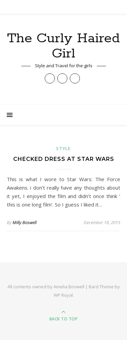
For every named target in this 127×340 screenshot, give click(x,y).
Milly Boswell (25, 222)
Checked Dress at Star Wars (63, 159)
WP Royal (63, 295)
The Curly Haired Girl (63, 46)
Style (63, 148)
